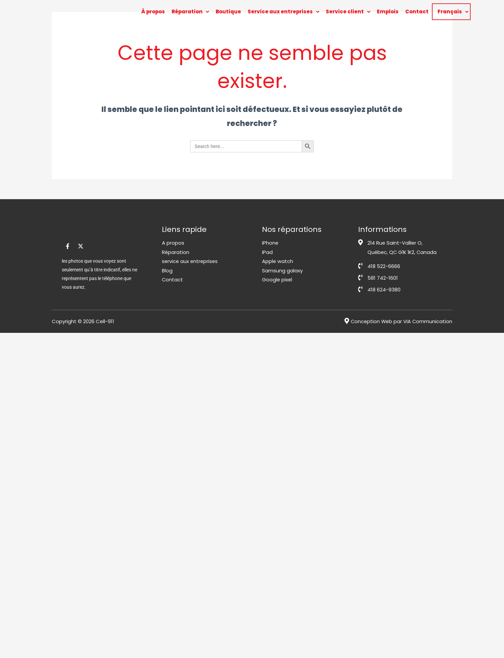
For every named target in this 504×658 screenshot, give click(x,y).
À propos (153, 11)
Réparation (190, 12)
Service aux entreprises (283, 12)
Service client (348, 12)
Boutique (228, 11)
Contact (417, 11)
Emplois (388, 11)
